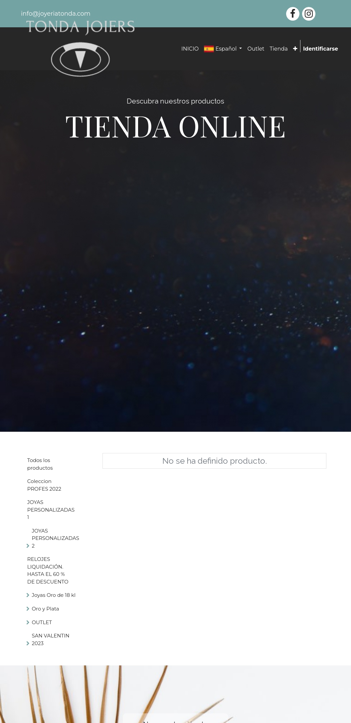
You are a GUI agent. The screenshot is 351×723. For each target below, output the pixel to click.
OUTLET (42, 622)
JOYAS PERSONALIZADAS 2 (55, 538)
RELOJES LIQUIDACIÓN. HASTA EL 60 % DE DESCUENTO (48, 570)
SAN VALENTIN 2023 (51, 639)
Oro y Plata (45, 608)
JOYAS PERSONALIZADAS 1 (51, 509)
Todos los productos (40, 464)
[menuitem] (190, 49)
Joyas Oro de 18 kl (54, 595)
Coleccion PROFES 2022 (44, 485)
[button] (295, 49)
